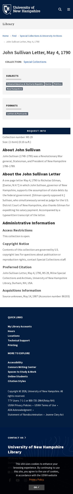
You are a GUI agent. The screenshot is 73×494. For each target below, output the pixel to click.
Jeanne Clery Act (54, 414)
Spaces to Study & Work (22, 371)
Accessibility (15, 362)
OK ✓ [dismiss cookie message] (36, 487)
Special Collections (35, 61)
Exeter (48, 84)
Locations (14, 335)
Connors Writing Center (22, 367)
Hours (11, 331)
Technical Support (19, 340)
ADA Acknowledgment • (21, 410)
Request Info (36, 130)
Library (8, 24)
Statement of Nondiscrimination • (26, 414)
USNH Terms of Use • (46, 405)
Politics (58, 84)
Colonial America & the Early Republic (25, 84)
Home (6, 35)
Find (14, 35)
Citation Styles (17, 381)
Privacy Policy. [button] (36, 479)
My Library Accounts (20, 326)
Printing (13, 345)
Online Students (18, 376)
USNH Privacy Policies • (21, 405)
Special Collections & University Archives (41, 35)
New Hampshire (14, 88)
